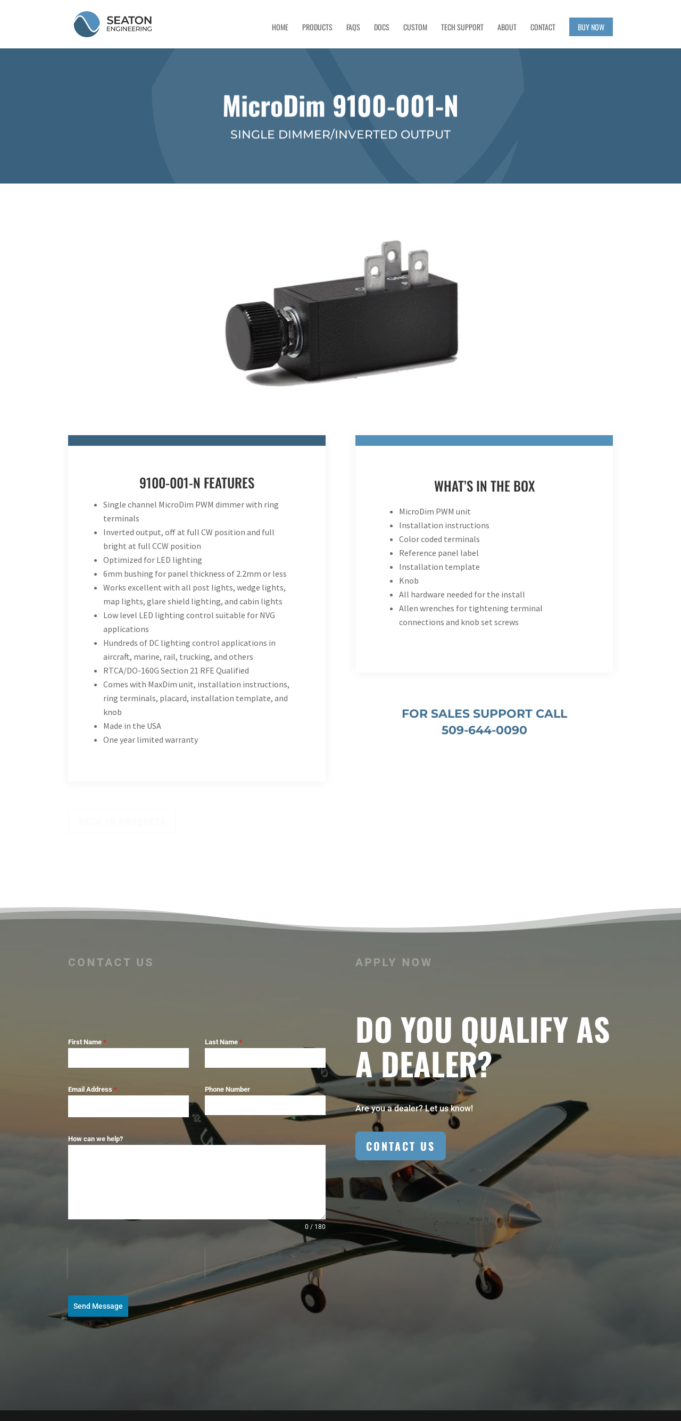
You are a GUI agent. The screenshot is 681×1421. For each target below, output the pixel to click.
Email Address (92, 1089)
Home (280, 27)
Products (317, 27)
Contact (542, 27)
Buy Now (591, 26)
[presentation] (136, 1263)
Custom (415, 27)
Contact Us (400, 1146)
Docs (381, 27)
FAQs (353, 27)
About (507, 27)
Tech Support (462, 27)
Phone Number (227, 1089)
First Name (87, 1042)
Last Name (224, 1042)
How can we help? (95, 1139)
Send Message (98, 1306)
